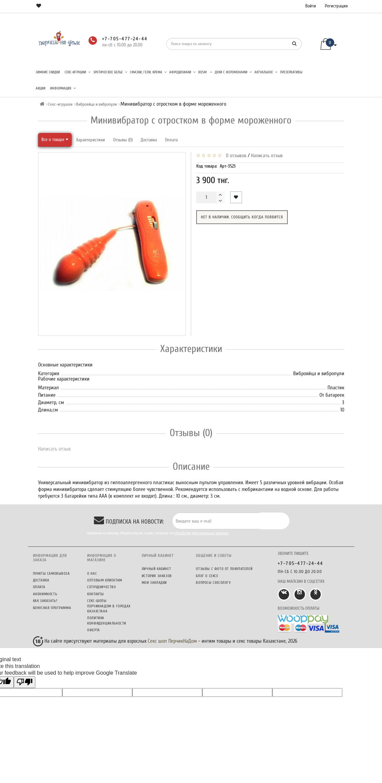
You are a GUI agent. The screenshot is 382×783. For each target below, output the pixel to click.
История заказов (157, 576)
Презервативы (291, 72)
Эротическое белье (110, 72)
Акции (40, 88)
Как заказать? (45, 601)
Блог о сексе (207, 576)
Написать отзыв (267, 155)
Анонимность (45, 594)
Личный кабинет (156, 569)
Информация (63, 88)
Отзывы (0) (123, 140)
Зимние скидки (48, 72)
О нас (92, 573)
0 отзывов (234, 155)
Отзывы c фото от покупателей (224, 569)
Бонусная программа (52, 608)
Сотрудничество (101, 587)
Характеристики (90, 140)
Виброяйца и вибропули (96, 104)
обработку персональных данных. (201, 533)
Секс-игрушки (78, 72)
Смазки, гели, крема (148, 72)
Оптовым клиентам (104, 580)
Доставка (149, 140)
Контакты (95, 594)
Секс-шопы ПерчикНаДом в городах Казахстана (109, 606)
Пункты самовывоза (51, 573)
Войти (310, 6)
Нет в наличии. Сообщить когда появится (242, 217)
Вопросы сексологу (213, 582)
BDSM (205, 72)
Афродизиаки (182, 72)
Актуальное (265, 72)
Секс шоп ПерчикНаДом (172, 641)
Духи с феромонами (233, 72)
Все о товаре (54, 139)
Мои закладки (154, 582)
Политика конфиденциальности (106, 620)
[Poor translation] (24, 682)
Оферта (93, 630)
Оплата (171, 140)
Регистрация (336, 6)
